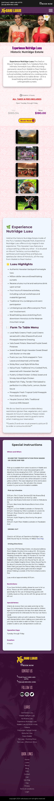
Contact (27, 774)
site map (27, 780)
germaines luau (27, 713)
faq (27, 783)
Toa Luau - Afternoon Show (27, 742)
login (27, 792)
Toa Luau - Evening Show (27, 739)
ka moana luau (27, 719)
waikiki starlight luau (27, 716)
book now (46, 4)
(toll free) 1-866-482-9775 (11, 2)
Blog (27, 768)
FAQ (27, 771)
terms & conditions (27, 789)
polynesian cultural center (27, 730)
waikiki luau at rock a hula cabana (27, 726)
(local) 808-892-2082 (9, 5)
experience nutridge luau (27, 721)
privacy (27, 786)
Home (27, 760)
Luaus (27, 762)
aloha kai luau (27, 733)
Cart (27, 777)
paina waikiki (27, 736)
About (27, 765)
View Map (40, 539)
